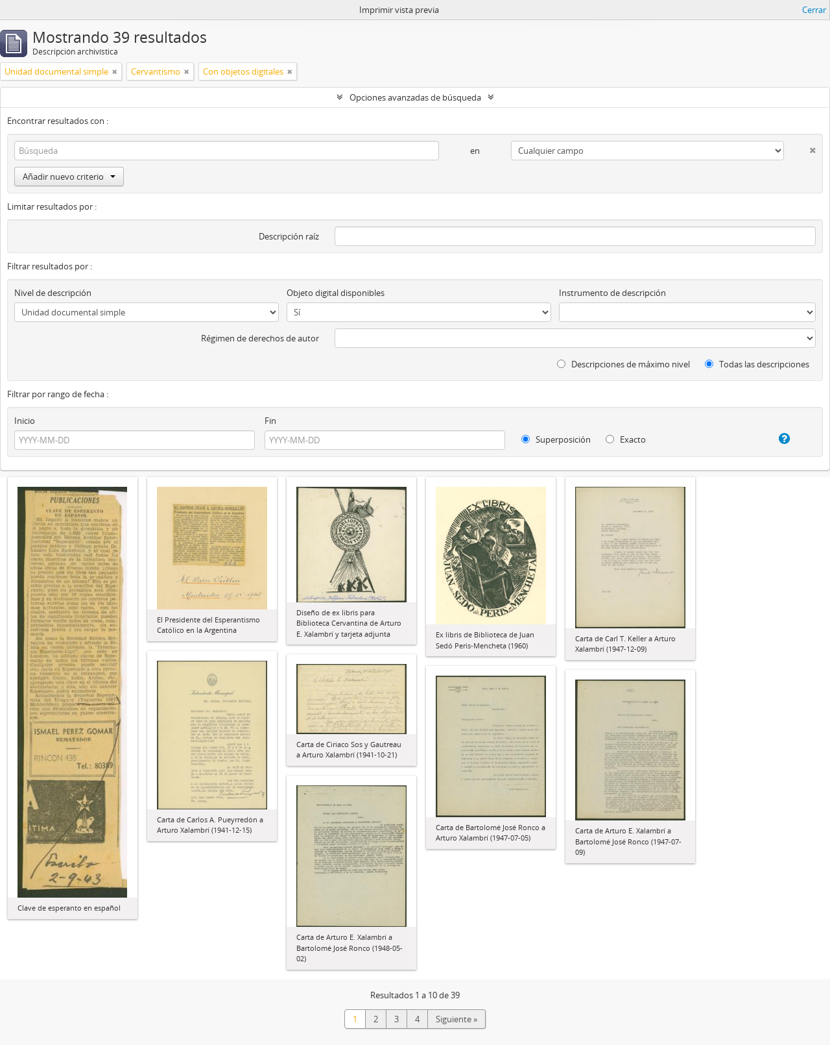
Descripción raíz (289, 236)
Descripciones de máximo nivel (623, 364)
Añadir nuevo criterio (69, 176)
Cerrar (814, 10)
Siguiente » (456, 1019)
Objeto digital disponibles (336, 293)
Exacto (626, 439)
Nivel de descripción (52, 293)
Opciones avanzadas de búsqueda (415, 97)
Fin (270, 420)
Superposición (556, 439)
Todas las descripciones (757, 364)
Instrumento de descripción (612, 293)
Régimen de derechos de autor (260, 338)
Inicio (24, 420)
